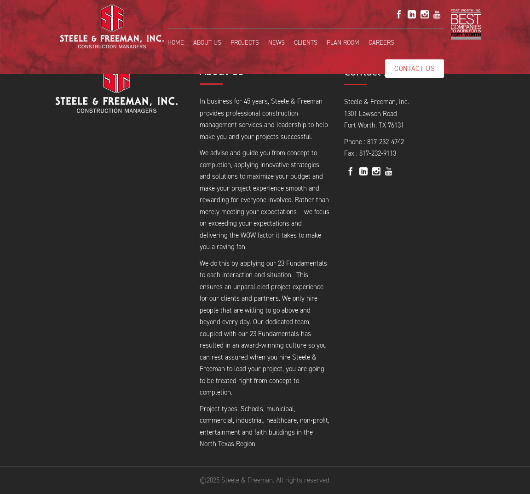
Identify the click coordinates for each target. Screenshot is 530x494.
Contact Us (414, 68)
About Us (207, 42)
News (276, 42)
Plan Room (343, 42)
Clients (305, 42)
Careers (381, 42)
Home (175, 42)
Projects (244, 42)
